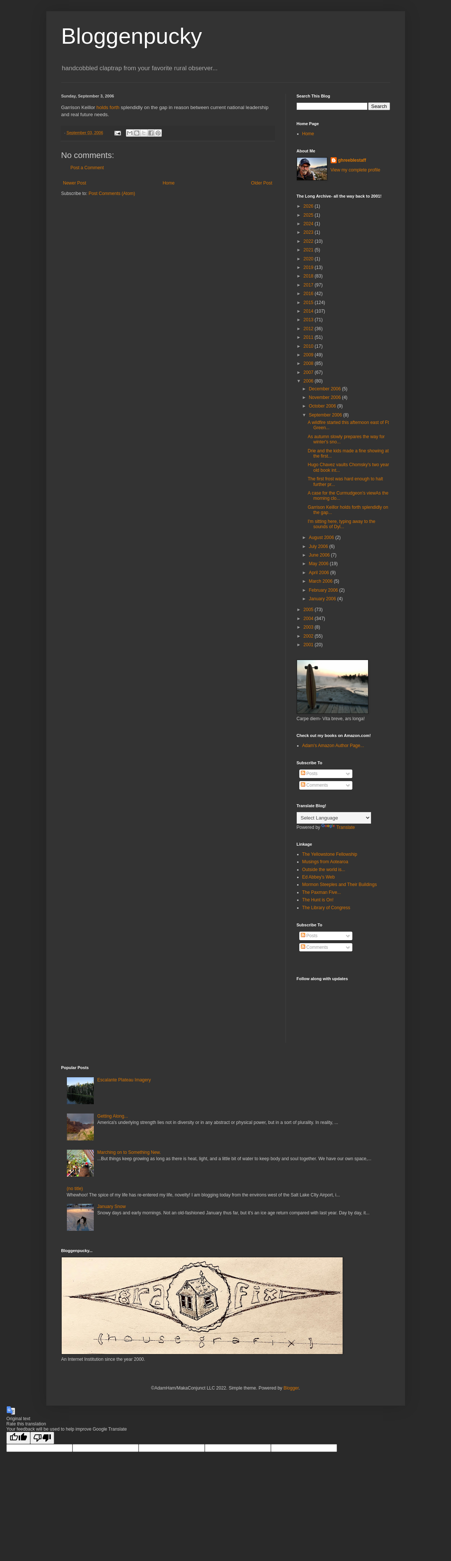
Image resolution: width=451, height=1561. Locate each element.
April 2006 (319, 572)
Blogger (291, 1388)
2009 (309, 354)
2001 (309, 644)
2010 (309, 346)
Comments (314, 785)
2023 (309, 232)
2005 (309, 609)
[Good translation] (18, 1438)
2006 (309, 381)
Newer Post (74, 183)
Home (168, 183)
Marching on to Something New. (129, 1152)
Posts (309, 773)
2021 (309, 250)
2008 (309, 363)
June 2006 (320, 555)
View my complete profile (355, 170)
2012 (309, 328)
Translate (338, 827)
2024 (309, 223)
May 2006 (319, 563)
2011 (309, 337)
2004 (309, 618)
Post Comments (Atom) (112, 193)
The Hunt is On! (318, 899)
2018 (309, 276)
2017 (309, 285)
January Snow (111, 1206)
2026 (309, 206)
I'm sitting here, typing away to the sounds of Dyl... (341, 524)
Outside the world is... (323, 869)
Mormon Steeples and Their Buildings (339, 884)
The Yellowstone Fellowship (329, 854)
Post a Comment (87, 167)
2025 (309, 215)
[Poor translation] (42, 1438)
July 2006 (319, 546)
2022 (309, 241)
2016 (309, 293)
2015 (309, 302)
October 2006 (323, 406)
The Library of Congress (326, 907)
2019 (309, 267)
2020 (309, 258)
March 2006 (321, 581)
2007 (309, 372)
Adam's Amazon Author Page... (333, 745)
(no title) (75, 1188)
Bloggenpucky (131, 36)
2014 (309, 311)
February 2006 (324, 590)
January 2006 (323, 598)
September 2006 (326, 415)
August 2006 (322, 537)
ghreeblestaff (352, 160)
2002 (309, 636)
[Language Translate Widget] (334, 818)
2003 (309, 627)
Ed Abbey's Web (318, 877)
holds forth (108, 107)
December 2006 (325, 388)
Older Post (261, 183)
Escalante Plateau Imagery (124, 1080)
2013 (309, 319)
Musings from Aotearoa (325, 861)
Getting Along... (112, 1116)
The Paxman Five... (321, 892)
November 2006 (325, 397)
